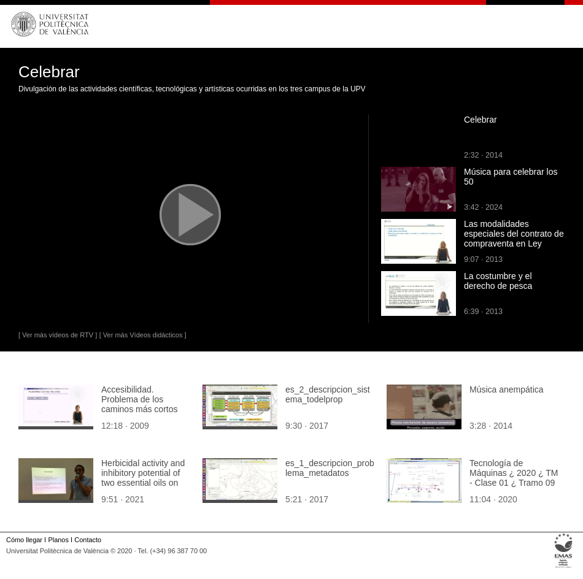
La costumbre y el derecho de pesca (498, 281)
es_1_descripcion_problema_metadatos (329, 468)
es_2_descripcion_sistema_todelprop (327, 394)
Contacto (87, 539)
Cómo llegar (24, 539)
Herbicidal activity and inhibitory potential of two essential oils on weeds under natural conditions (143, 482)
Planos (58, 539)
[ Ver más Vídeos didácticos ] (143, 335)
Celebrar (480, 120)
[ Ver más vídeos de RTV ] (57, 335)
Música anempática (506, 389)
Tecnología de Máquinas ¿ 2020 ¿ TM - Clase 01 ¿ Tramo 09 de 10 (513, 477)
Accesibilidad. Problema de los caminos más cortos (139, 399)
